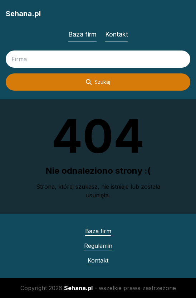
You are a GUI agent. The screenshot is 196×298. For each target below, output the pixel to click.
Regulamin (98, 245)
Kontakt (116, 34)
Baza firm (82, 34)
